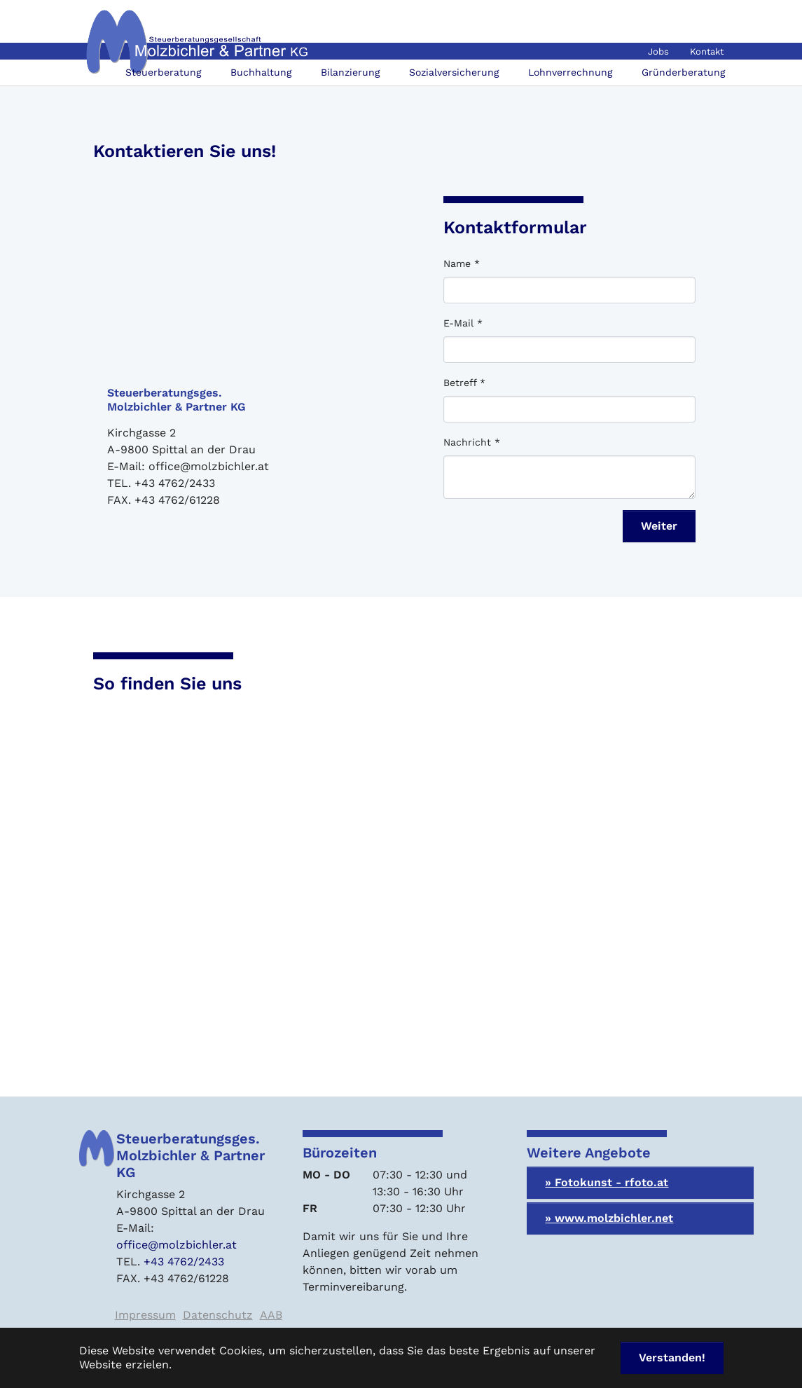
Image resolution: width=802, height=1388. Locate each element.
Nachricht (471, 442)
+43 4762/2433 (184, 1261)
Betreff (464, 382)
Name (461, 263)
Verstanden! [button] (672, 1357)
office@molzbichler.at (176, 1244)
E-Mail (463, 323)
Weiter (659, 525)
